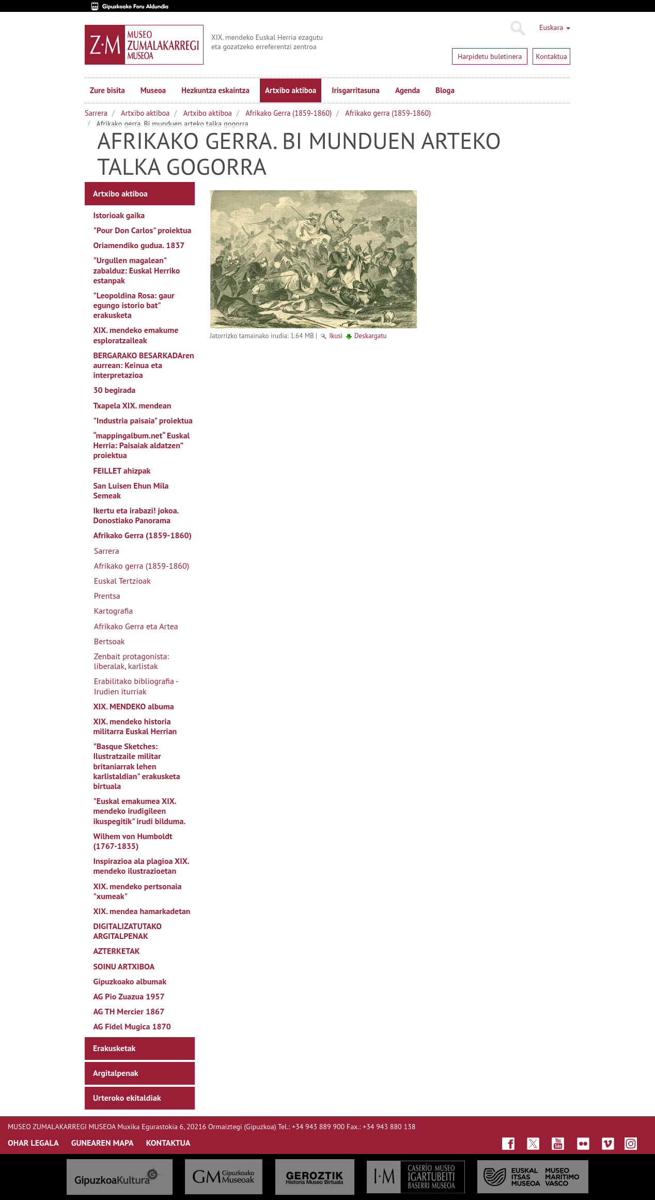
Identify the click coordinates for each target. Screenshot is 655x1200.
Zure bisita (107, 90)
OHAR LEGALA (33, 1142)
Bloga (445, 90)
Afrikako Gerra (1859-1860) (288, 113)
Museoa (153, 90)
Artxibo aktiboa (290, 90)
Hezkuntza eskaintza (215, 90)
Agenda (407, 90)
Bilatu (517, 28)
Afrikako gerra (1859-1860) (388, 113)
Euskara (554, 27)
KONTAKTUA (168, 1142)
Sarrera (96, 113)
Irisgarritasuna (356, 90)
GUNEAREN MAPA (102, 1142)
